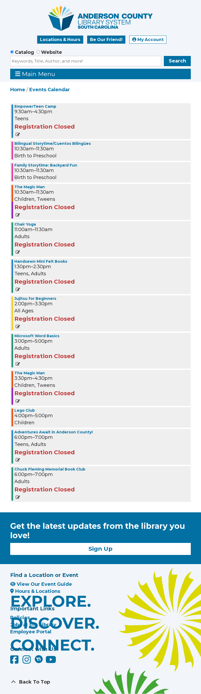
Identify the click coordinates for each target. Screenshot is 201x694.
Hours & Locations (35, 591)
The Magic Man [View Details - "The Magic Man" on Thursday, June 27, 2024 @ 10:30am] (29, 187)
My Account (148, 39)
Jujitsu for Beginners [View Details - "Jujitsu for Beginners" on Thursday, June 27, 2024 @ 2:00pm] (35, 298)
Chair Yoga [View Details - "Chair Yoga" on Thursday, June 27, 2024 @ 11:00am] (25, 224)
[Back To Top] (100, 682)
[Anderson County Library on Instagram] (27, 661)
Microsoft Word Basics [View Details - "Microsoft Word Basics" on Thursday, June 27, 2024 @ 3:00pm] (36, 336)
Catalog (24, 52)
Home (17, 90)
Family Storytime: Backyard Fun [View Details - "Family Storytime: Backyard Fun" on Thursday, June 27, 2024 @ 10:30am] (45, 165)
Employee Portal (30, 632)
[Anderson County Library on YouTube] (51, 661)
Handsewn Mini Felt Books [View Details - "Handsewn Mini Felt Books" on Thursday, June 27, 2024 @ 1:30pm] (40, 261)
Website (51, 52)
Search (177, 61)
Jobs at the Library (33, 625)
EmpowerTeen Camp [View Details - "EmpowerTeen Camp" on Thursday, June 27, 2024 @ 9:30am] (35, 106)
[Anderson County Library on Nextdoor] (39, 659)
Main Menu (35, 74)
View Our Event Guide (41, 584)
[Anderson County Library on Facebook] (15, 661)
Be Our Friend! (106, 39)
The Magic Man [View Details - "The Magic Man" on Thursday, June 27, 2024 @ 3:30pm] (29, 373)
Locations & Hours (60, 39)
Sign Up (100, 548)
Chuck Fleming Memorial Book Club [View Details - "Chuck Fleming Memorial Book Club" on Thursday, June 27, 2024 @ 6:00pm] (49, 469)
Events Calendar (49, 90)
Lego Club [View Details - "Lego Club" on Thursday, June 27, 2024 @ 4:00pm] (24, 410)
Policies (20, 618)
